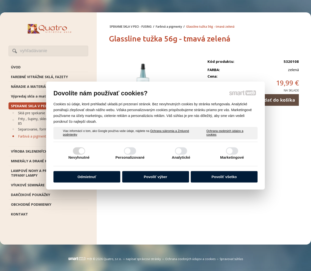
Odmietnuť (87, 177)
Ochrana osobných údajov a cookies (225, 133)
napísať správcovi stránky (143, 259)
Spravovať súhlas (231, 259)
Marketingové (232, 157)
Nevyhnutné (79, 157)
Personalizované (130, 157)
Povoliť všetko (224, 177)
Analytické (181, 157)
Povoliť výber (155, 177)
